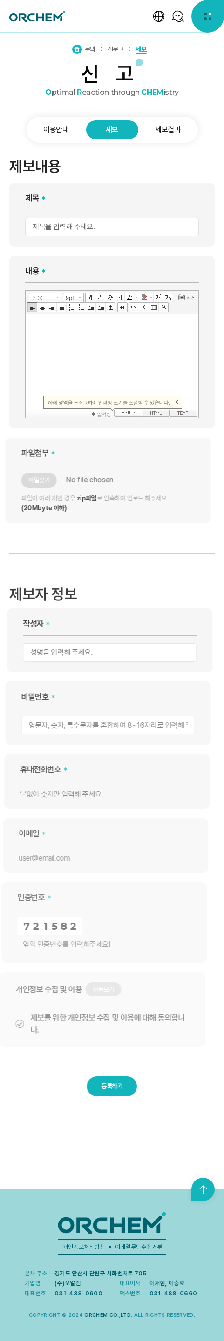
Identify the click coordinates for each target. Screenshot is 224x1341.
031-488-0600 (78, 1293)
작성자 (27, 623)
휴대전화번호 (32, 769)
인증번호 (20, 897)
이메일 (19, 833)
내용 (32, 271)
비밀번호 (27, 696)
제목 (32, 198)
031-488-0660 (173, 1293)
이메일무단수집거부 (139, 1246)
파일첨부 (27, 453)
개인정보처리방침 (84, 1246)
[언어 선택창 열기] (158, 16)
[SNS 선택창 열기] (178, 16)
